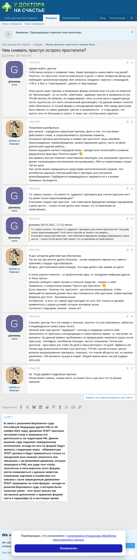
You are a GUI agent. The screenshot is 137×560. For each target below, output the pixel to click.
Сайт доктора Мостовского (21, 17)
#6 (132, 316)
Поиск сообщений (34, 23)
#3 (132, 188)
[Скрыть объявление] (131, 32)
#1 (132, 62)
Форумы (51, 17)
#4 (132, 218)
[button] (40, 18)
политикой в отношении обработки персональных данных (84, 538)
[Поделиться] (127, 62)
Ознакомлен (68, 548)
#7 (132, 368)
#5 (132, 250)
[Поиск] (131, 18)
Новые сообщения (12, 23)
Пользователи (71, 17)
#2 (132, 121)
